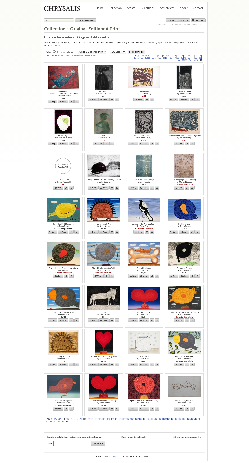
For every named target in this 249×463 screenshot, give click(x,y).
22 (149, 58)
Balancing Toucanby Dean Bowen (184, 269)
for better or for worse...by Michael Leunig (144, 137)
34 (193, 58)
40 (190, 60)
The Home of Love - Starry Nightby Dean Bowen (103, 357)
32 (185, 58)
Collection (115, 8)
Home (99, 8)
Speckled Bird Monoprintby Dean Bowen (63, 225)
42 (197, 60)
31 (182, 58)
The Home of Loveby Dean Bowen (144, 313)
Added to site (90, 56)
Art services (167, 8)
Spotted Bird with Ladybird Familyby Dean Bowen (144, 402)
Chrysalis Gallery (63, 10)
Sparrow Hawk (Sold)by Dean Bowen (63, 402)
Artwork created (76, 56)
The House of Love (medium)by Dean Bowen (104, 402)
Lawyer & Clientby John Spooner (184, 92)
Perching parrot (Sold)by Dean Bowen (184, 357)
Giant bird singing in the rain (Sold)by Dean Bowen (184, 313)
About (184, 8)
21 (146, 58)
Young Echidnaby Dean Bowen (63, 357)
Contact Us (116, 456)
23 (153, 58)
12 (182, 56)
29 (174, 58)
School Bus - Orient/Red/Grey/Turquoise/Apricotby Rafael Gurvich (63, 93)
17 (200, 56)
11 (178, 56)
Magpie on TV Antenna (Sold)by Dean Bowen (144, 225)
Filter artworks (136, 52)
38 (183, 60)
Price (66, 56)
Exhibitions (147, 8)
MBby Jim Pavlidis (104, 137)
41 (193, 60)
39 (186, 60)
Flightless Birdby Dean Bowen (184, 225)
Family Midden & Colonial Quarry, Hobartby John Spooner (104, 181)
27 (167, 58)
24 (156, 58)
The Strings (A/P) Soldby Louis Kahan (184, 402)
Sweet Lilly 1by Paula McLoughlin (63, 137)
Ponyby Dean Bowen (103, 313)
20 (142, 58)
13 (185, 56)
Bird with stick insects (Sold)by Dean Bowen (103, 269)
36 (200, 58)
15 (193, 56)
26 (164, 58)
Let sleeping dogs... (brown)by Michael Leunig (184, 181)
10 (174, 56)
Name (60, 56)
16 (196, 56)
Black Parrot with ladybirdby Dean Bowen (63, 313)
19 (138, 58)
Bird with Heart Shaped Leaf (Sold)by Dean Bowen (63, 269)
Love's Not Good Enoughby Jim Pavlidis (143, 181)
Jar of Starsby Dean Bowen (143, 357)
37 (179, 60)
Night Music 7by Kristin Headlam (104, 92)
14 (189, 56)
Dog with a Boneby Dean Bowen (144, 269)
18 (135, 58)
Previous (145, 56)
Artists (131, 8)
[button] (85, 20)
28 (171, 58)
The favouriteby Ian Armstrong (144, 92)
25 (160, 58)
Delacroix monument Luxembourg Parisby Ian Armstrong (184, 137)
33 (189, 58)
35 (196, 58)
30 (178, 58)
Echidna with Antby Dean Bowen (104, 225)
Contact (198, 8)
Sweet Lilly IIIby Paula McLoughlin (63, 181)
